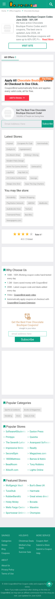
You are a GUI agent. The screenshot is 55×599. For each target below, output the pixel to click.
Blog (3, 549)
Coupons (5, 553)
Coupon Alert (42, 541)
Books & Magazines (32, 410)
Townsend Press (13, 215)
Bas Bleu (28, 215)
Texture (28, 209)
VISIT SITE (27, 45)
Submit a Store (43, 545)
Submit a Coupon (44, 549)
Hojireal (10, 143)
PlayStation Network (15, 203)
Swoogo (33, 178)
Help (38, 553)
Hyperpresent (25, 149)
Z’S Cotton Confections (16, 178)
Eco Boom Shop (13, 155)
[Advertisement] (27, 69)
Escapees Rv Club (25, 143)
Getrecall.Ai (36, 166)
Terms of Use (7, 573)
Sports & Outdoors (12, 410)
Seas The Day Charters (34, 184)
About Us (5, 565)
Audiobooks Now (14, 209)
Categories (6, 541)
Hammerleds (42, 143)
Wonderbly (11, 197)
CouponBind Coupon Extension (21, 303)
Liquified (10, 172)
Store (18, 416)
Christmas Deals (26, 541)
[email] (27, 123)
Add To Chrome (17, 98)
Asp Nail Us (23, 172)
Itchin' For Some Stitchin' (17, 166)
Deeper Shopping (27, 197)
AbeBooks (43, 203)
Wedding (8, 416)
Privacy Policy (7, 569)
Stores (4, 545)
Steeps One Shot (13, 184)
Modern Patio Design (15, 161)
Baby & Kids (29, 416)
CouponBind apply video (25, 295)
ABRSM (31, 203)
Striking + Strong (31, 155)
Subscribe (47, 123)
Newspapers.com (14, 220)
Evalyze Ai (11, 149)
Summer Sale (25, 552)
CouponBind (5, 593)
